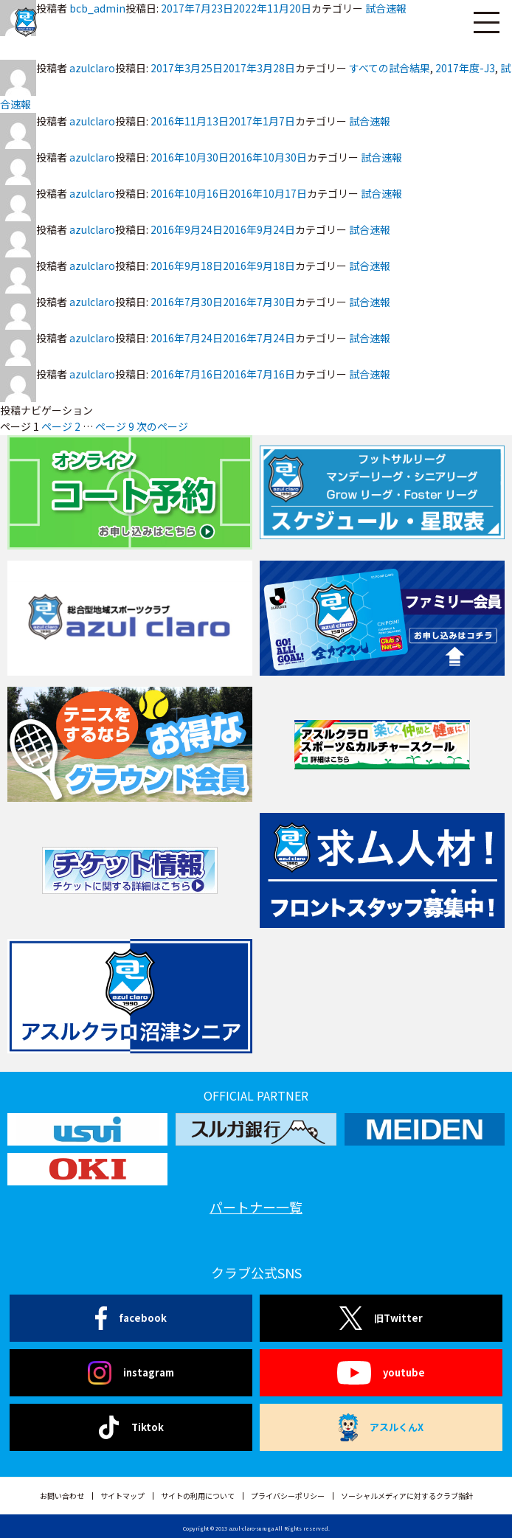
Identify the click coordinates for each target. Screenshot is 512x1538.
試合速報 (369, 121)
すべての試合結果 (389, 67)
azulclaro (92, 67)
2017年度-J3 (465, 67)
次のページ (162, 426)
